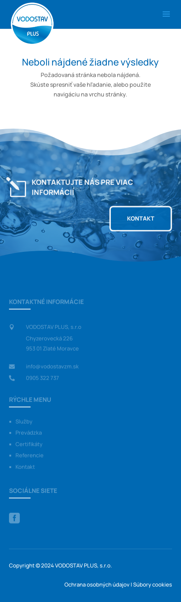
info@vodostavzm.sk (52, 366)
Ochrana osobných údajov (97, 584)
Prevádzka (28, 433)
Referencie (29, 456)
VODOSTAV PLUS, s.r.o (53, 327)
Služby (23, 422)
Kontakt (140, 218)
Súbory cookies (152, 584)
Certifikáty (28, 444)
